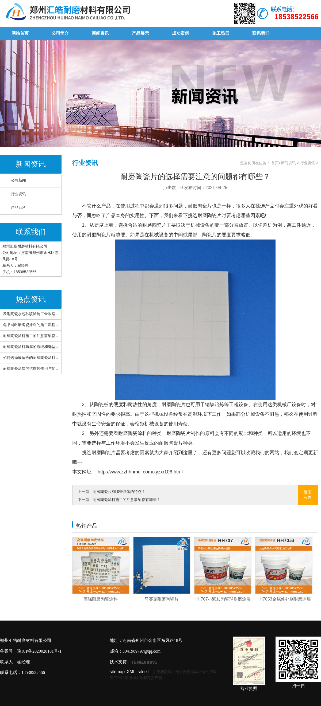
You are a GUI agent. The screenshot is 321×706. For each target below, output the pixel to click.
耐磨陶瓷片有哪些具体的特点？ (119, 491)
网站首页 (20, 33)
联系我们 (260, 33)
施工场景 (220, 33)
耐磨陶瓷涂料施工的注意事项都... (30, 336)
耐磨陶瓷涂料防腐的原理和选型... (30, 347)
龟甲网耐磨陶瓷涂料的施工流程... (30, 325)
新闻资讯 (100, 33)
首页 (275, 163)
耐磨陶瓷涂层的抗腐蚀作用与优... (30, 369)
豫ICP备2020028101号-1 (39, 651)
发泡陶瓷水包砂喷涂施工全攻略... (30, 314)
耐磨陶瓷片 (209, 215)
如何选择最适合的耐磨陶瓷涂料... (30, 358)
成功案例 (180, 33)
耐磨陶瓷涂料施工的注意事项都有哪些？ (126, 499)
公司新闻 (18, 180)
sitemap (117, 671)
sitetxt (143, 671)
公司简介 (60, 33)
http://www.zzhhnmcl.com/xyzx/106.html (139, 471)
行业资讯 (18, 194)
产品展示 (140, 33)
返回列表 (307, 495)
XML (131, 671)
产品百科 (18, 208)
